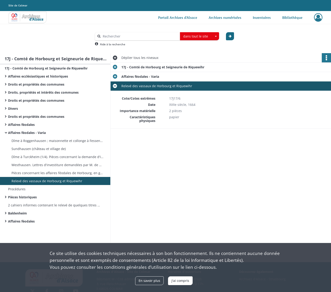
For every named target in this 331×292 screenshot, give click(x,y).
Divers (13, 108)
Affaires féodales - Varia (27, 132)
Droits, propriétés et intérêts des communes (43, 92)
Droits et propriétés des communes (36, 84)
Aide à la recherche (112, 44)
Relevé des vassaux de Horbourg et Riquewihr (46, 181)
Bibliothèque (292, 17)
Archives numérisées (225, 17)
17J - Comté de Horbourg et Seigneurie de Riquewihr (46, 68)
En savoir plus (149, 280)
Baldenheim (17, 213)
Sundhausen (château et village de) (38, 149)
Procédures (17, 189)
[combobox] (199, 36)
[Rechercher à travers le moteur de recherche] (140, 36)
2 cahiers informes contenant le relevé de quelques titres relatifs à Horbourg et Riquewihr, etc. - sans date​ (54, 205)
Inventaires (262, 17)
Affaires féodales (21, 124)
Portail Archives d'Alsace (177, 17)
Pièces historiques (22, 197)
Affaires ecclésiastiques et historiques (38, 76)
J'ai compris (180, 280)
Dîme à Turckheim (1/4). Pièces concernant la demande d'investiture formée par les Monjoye (57, 157)
